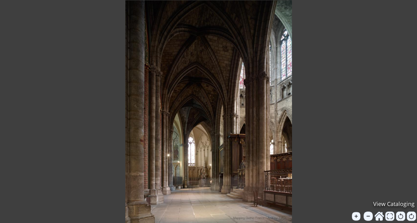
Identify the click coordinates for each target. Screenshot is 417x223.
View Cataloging (394, 204)
